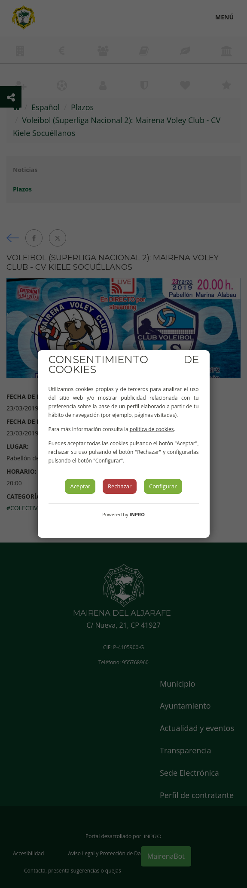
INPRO (137, 514)
